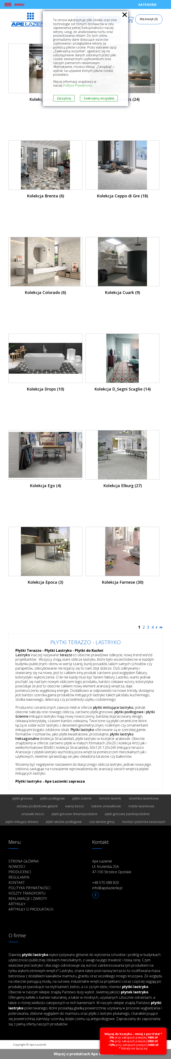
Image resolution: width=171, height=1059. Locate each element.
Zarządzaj (64, 98)
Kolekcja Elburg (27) (122, 485)
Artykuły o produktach (30, 909)
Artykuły (16, 903)
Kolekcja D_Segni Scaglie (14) (122, 389)
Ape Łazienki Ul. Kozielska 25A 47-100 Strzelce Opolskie (111, 866)
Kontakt (16, 882)
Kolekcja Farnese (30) (122, 582)
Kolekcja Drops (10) (45, 389)
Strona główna (23, 861)
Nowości (16, 866)
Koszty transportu (26, 893)
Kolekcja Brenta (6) (45, 195)
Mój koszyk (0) (149, 19)
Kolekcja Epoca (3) (45, 582)
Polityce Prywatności (77, 85)
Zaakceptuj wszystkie (98, 98)
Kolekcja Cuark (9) (122, 292)
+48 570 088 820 (105, 882)
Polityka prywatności (29, 887)
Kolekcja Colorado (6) (45, 292)
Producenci (19, 871)
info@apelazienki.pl (107, 887)
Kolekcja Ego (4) (45, 485)
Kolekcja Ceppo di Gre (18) (122, 195)
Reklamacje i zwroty (27, 898)
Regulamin (18, 877)
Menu (19, 4)
